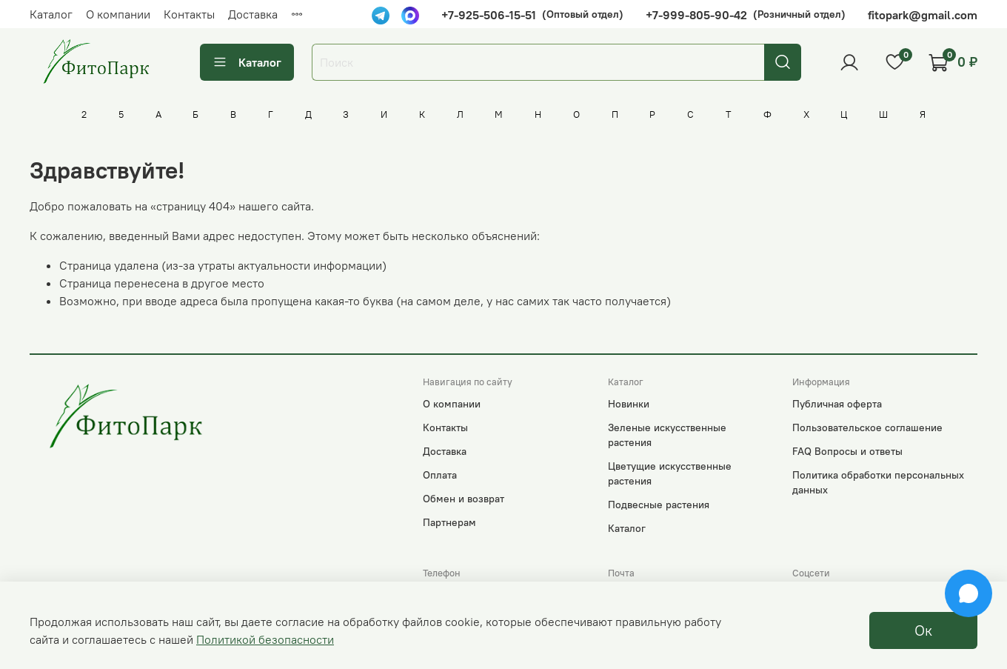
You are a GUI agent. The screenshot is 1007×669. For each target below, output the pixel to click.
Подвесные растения (658, 504)
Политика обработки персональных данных (878, 482)
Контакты (189, 14)
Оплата (440, 475)
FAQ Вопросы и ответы (847, 451)
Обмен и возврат (463, 498)
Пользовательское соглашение (867, 427)
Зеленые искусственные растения (667, 435)
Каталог (51, 14)
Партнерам (449, 522)
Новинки (628, 403)
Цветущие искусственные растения (670, 473)
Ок (923, 630)
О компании (118, 14)
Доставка (253, 14)
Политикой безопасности (265, 639)
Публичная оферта (837, 403)
